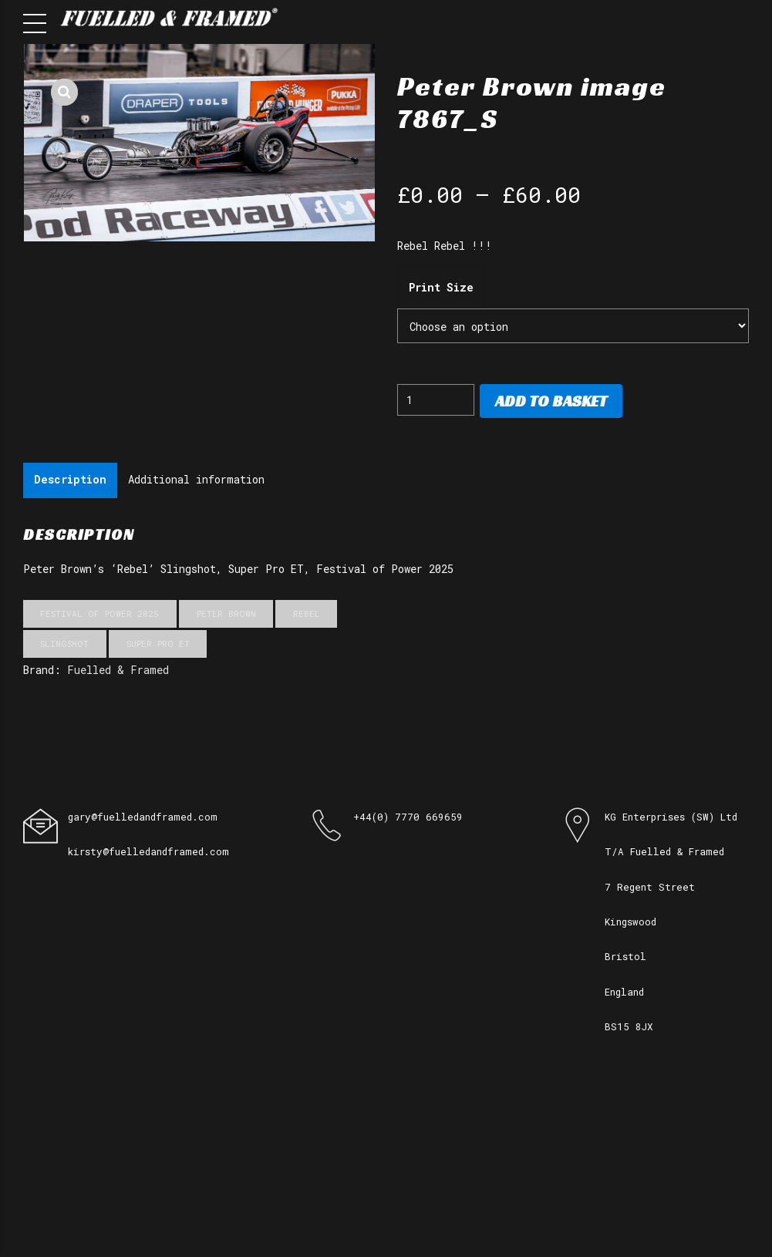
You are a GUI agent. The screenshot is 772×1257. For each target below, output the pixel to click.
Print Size (441, 287)
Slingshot (64, 643)
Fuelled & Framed (118, 669)
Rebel (306, 613)
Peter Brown (226, 613)
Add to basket (551, 401)
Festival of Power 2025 (99, 613)
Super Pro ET (158, 643)
